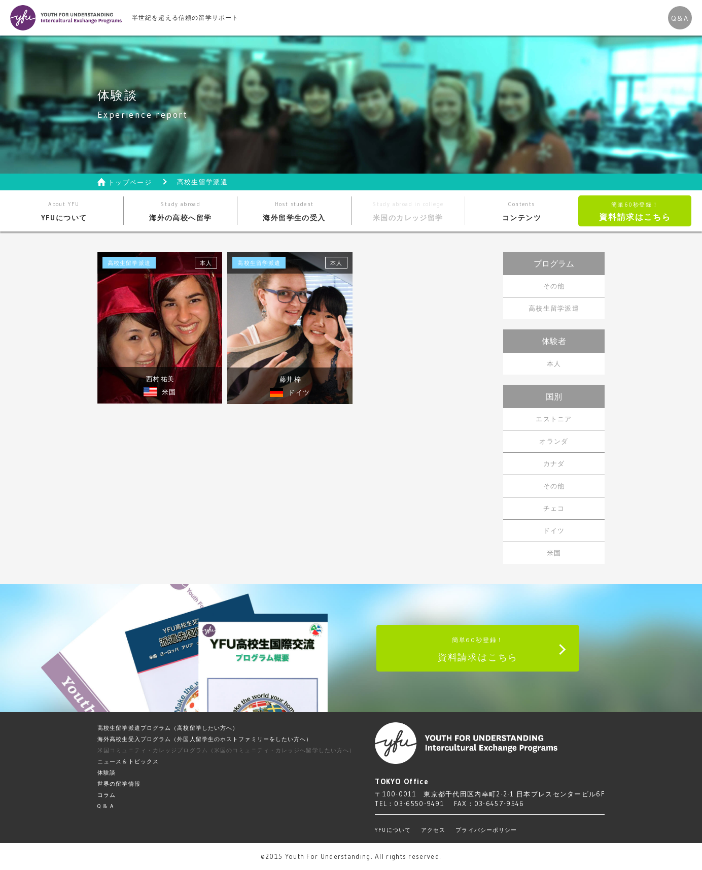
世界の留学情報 (119, 783)
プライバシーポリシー (486, 829)
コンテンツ (521, 211)
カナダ (554, 463)
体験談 (106, 772)
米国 (554, 553)
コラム (106, 794)
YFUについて (64, 211)
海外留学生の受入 (294, 211)
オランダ (553, 441)
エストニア (554, 419)
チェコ (554, 508)
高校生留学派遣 (554, 308)
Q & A (105, 806)
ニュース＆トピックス (128, 761)
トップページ (130, 182)
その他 (554, 286)
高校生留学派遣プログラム (167, 727)
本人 (554, 363)
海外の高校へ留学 (180, 211)
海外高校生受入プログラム (204, 739)
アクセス (433, 829)
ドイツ (554, 530)
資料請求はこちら (635, 211)
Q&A (680, 18)
